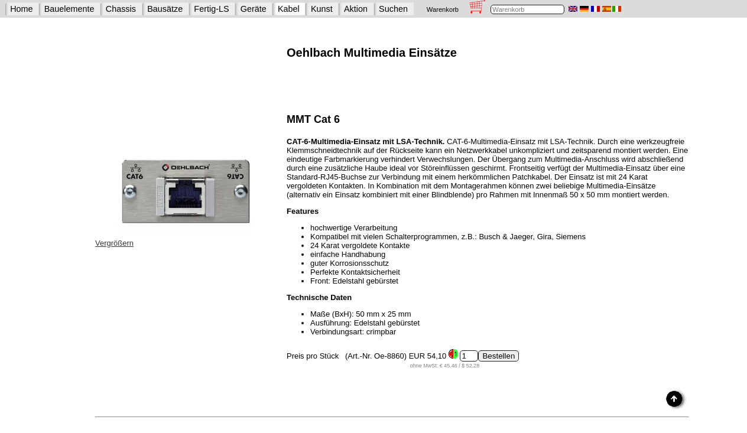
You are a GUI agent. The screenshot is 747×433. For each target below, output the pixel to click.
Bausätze (165, 9)
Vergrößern (114, 243)
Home (21, 9)
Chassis (121, 9)
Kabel (289, 9)
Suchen (393, 9)
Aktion (356, 9)
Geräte (254, 9)
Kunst (322, 9)
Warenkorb (443, 9)
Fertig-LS (211, 9)
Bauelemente (69, 9)
